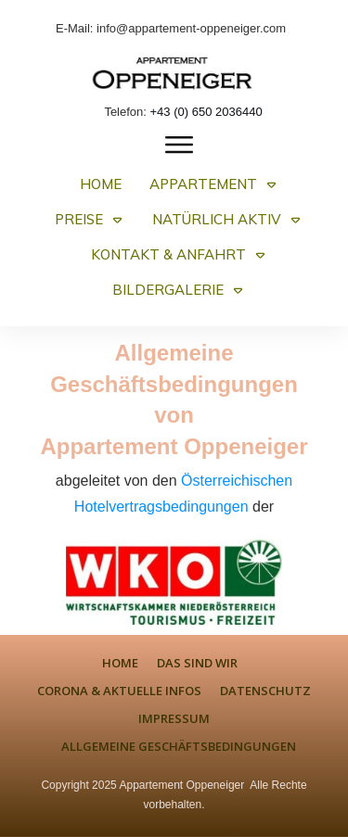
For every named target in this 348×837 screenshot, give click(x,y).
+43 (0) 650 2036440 (206, 112)
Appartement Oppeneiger (181, 785)
